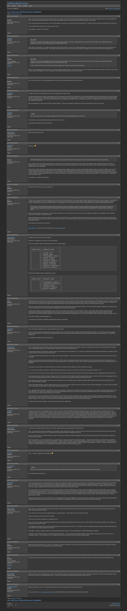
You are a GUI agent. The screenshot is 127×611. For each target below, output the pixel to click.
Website (9, 65)
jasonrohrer (10, 132)
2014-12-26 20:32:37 (12, 156)
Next (20, 13)
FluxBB (118, 605)
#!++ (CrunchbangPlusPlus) (45, 592)
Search (19, 5)
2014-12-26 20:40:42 (12, 197)
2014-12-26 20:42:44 (12, 234)
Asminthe (10, 93)
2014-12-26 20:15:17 (12, 90)
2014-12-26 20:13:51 (12, 77)
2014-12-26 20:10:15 (12, 36)
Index (8, 5)
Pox (8, 58)
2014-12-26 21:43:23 (12, 450)
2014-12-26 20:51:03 (12, 326)
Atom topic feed (116, 603)
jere (8, 200)
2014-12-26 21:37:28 (12, 408)
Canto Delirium (32, 228)
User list (14, 5)
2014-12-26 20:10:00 (12, 16)
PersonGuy (10, 466)
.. (7, 18)
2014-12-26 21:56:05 (12, 463)
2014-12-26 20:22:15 (12, 129)
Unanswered (116, 8)
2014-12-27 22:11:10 (12, 584)
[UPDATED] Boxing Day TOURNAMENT (30, 12)
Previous (13, 13)
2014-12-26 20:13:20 (12, 55)
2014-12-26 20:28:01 (12, 143)
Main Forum (15, 12)
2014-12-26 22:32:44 (12, 506)
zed (8, 187)
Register (25, 5)
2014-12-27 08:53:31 (12, 541)
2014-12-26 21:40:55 (12, 425)
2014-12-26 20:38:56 (12, 184)
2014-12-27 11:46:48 (12, 555)
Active (110, 8)
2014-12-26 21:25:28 (12, 344)
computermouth (12, 587)
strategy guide (61, 228)
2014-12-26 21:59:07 (12, 480)
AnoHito (9, 38)
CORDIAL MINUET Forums (17, 3)
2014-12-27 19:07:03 (12, 571)
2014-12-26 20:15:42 (12, 110)
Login (30, 5)
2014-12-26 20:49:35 (12, 298)
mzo (8, 301)
